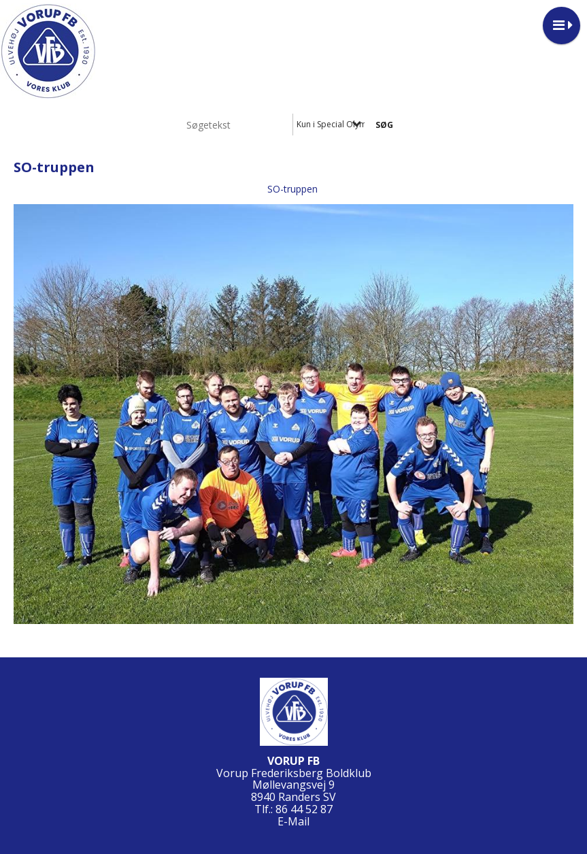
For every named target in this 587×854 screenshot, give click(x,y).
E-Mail (293, 821)
